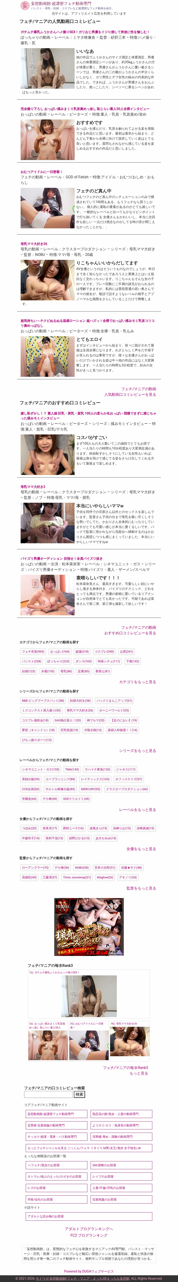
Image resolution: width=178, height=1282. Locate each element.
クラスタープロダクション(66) (127, 789)
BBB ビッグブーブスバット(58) (43, 700)
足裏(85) (83, 671)
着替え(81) (102, 671)
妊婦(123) (28, 671)
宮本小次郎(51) (105, 867)
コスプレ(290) (104, 651)
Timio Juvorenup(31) (77, 877)
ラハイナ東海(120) (97, 769)
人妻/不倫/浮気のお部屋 (108, 1188)
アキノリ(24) (128, 877)
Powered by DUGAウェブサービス (89, 1271)
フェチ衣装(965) (33, 651)
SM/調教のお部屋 (104, 1165)
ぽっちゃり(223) (58, 661)
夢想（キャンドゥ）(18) (38, 730)
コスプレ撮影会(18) (35, 720)
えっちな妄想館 (118, 1279)
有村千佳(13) (54, 838)
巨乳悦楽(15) (69, 730)
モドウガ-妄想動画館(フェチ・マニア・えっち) (70, 1279)
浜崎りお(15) (122, 828)
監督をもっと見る (141, 888)
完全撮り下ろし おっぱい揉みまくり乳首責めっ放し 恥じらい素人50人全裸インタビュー (85, 109)
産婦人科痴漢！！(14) (122, 730)
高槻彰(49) (29, 877)
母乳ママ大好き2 (33, 487)
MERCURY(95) (90, 789)
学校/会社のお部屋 (40, 1199)
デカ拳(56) (62, 867)
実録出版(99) (31, 779)
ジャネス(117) (125, 769)
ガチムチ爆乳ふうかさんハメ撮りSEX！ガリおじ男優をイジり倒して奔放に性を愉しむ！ (85, 32)
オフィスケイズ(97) (128, 779)
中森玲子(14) (31, 838)
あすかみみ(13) (106, 838)
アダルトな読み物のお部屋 (46, 1216)
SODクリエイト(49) (76, 799)
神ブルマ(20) (96, 720)
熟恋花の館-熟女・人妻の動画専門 (115, 1114)
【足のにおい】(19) (124, 720)
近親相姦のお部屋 (104, 1199)
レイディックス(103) (95, 779)
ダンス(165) (84, 661)
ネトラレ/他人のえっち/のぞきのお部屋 (54, 1176)
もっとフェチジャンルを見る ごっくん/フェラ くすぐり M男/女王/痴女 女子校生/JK (84, 1148)
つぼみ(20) (29, 828)
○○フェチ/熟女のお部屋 (44, 1165)
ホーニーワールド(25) (114, 710)
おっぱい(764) (60, 651)
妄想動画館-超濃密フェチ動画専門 (61, 3)
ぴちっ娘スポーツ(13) (37, 740)
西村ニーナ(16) (73, 828)
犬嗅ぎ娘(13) (93, 730)
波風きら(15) (98, 828)
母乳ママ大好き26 (34, 244)
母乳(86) (66, 671)
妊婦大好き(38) (80, 700)
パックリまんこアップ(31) (114, 700)
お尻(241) (126, 651)
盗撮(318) (82, 651)
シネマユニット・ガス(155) (40, 769)
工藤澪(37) (50, 877)
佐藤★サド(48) (131, 867)
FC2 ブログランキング (89, 1235)
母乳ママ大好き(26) (80, 710)
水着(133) (47, 671)
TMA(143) (72, 769)
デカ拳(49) (50, 799)
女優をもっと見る (141, 849)
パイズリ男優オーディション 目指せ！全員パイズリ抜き (62, 559)
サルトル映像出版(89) (60, 789)
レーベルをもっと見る (137, 810)
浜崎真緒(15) (145, 828)
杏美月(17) (50, 828)
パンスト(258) (31, 661)
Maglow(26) (105, 877)
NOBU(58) (82, 867)
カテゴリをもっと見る (137, 682)
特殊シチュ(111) (109, 661)
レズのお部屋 (37, 1188)
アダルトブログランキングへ (89, 1229)
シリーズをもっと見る (137, 750)
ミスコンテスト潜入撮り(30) (41, 710)
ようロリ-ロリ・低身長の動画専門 (115, 1125)
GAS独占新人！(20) (68, 720)
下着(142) (132, 661)
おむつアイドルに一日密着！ (42, 172)
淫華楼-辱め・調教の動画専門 (112, 1136)
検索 (79, 1094)
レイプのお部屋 (103, 1176)
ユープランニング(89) (60, 779)
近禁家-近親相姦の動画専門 (46, 1125)
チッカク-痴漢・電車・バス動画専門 (52, 1136)
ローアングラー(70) (35, 867)
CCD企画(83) (30, 789)
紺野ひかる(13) (79, 838)
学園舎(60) (29, 799)
